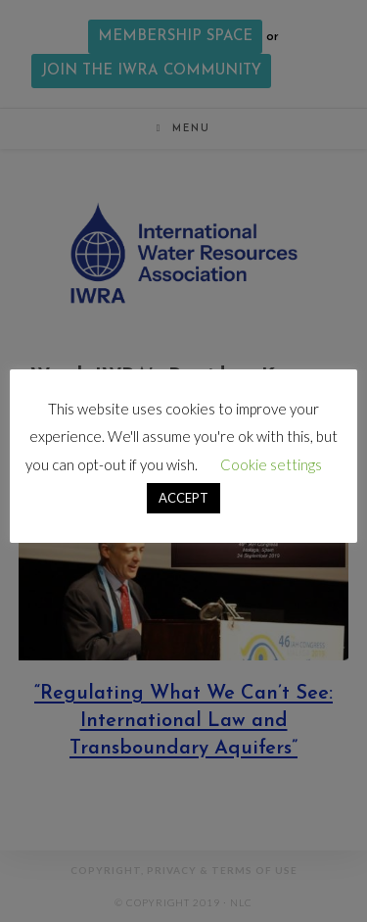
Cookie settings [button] (271, 464)
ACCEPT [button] (183, 498)
